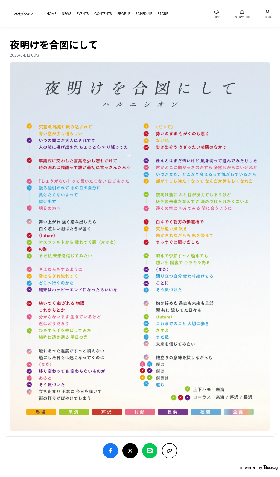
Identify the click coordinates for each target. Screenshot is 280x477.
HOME (51, 13)
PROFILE (123, 13)
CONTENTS (103, 13)
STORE (163, 13)
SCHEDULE (143, 13)
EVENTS (83, 13)
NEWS (66, 13)
